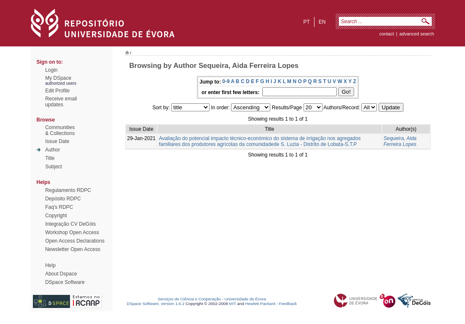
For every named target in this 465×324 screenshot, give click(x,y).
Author (52, 150)
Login (51, 70)
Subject (53, 167)
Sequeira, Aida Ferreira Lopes (400, 141)
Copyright (56, 216)
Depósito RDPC (63, 199)
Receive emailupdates (61, 102)
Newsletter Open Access (72, 249)
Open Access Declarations (75, 241)
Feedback (288, 303)
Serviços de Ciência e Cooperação (189, 299)
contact (386, 33)
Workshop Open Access (72, 232)
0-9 (225, 81)
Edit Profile (57, 91)
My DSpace (58, 78)
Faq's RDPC (59, 207)
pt (306, 22)
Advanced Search (416, 33)
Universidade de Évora (245, 299)
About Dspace (61, 274)
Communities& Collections (60, 130)
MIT (232, 303)
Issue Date (57, 141)
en (322, 22)
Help (50, 265)
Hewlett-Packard (260, 303)
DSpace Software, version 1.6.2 (156, 303)
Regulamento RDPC (68, 190)
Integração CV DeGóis (70, 224)
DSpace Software (64, 282)
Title (49, 158)
